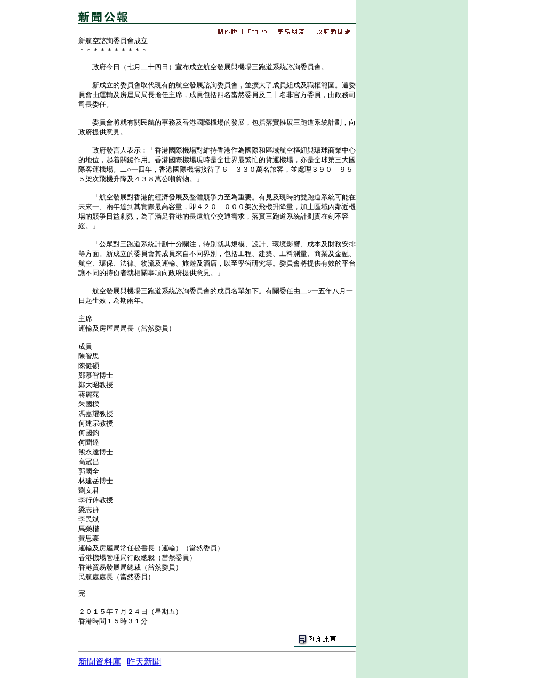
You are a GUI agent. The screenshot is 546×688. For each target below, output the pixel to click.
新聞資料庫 (99, 661)
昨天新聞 (144, 661)
